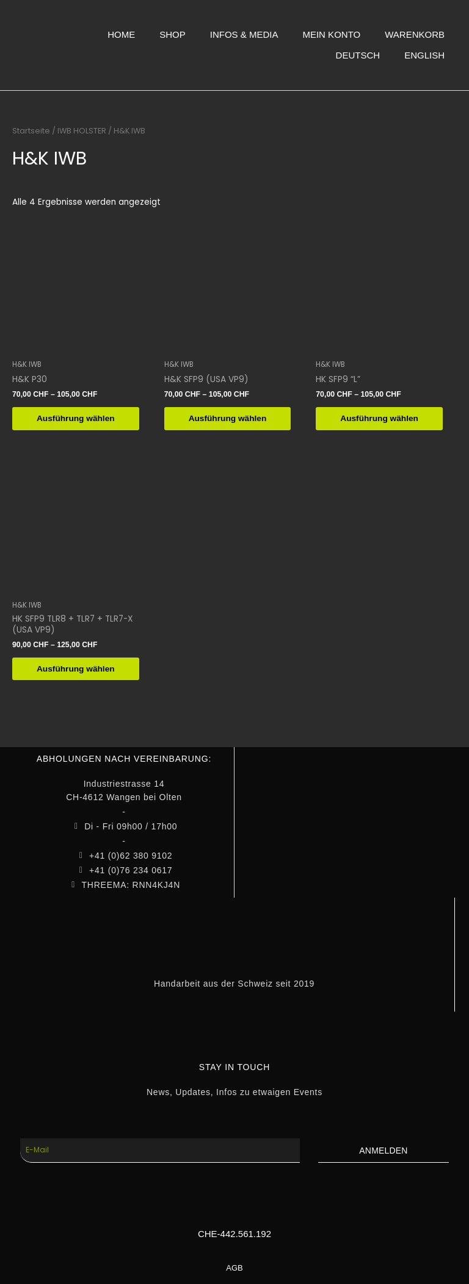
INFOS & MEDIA (244, 34)
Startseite (31, 131)
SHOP (172, 34)
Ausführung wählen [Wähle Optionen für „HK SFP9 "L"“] (379, 418)
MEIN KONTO (331, 34)
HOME (121, 34)
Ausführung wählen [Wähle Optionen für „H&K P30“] (76, 418)
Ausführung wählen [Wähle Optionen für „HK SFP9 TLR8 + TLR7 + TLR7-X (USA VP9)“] (76, 668)
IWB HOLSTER (81, 131)
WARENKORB (415, 34)
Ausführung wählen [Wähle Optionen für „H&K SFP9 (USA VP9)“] (228, 418)
